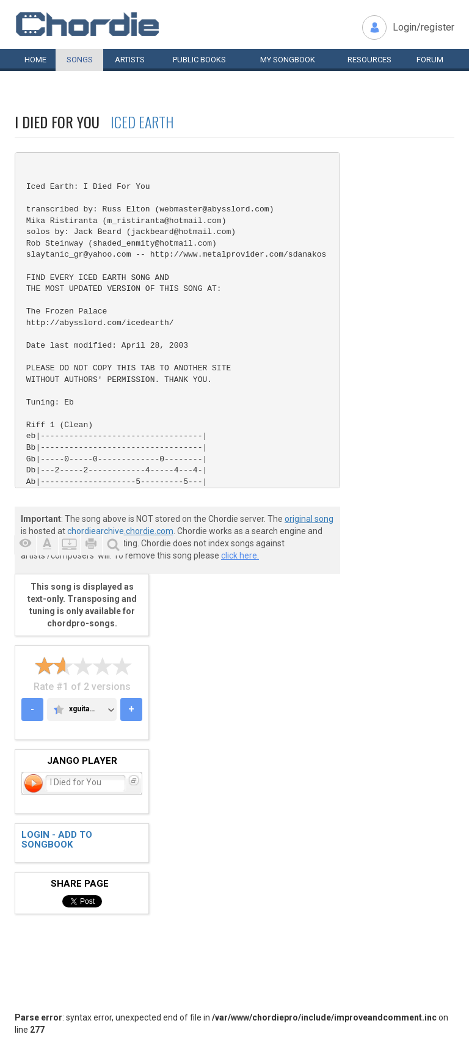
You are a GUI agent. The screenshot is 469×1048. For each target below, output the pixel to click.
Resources (369, 59)
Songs (80, 59)
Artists (130, 59)
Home (35, 59)
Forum (429, 59)
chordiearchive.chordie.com (120, 531)
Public (199, 59)
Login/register (423, 27)
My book (287, 59)
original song (309, 519)
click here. (240, 555)
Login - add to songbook (56, 840)
